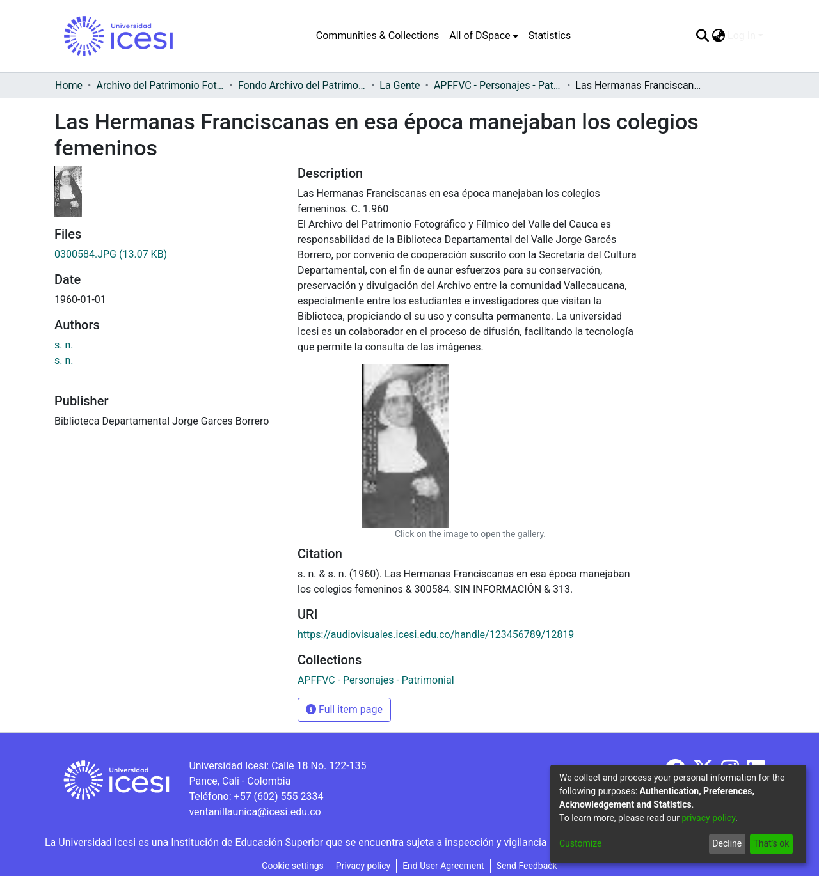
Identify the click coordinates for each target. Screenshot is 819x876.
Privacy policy (363, 866)
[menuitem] (483, 36)
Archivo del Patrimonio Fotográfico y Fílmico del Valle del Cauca (160, 85)
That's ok (771, 843)
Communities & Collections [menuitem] (377, 35)
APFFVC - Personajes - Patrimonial (498, 85)
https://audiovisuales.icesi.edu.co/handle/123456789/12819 (436, 635)
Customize (580, 843)
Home (69, 85)
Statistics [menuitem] (550, 35)
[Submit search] (702, 35)
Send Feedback (527, 866)
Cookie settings (293, 866)
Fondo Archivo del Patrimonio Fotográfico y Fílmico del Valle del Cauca (302, 85)
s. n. (64, 345)
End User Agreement (443, 866)
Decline (727, 843)
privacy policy (708, 818)
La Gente (399, 85)
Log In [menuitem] (742, 35)
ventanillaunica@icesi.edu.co (255, 812)
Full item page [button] (344, 709)
